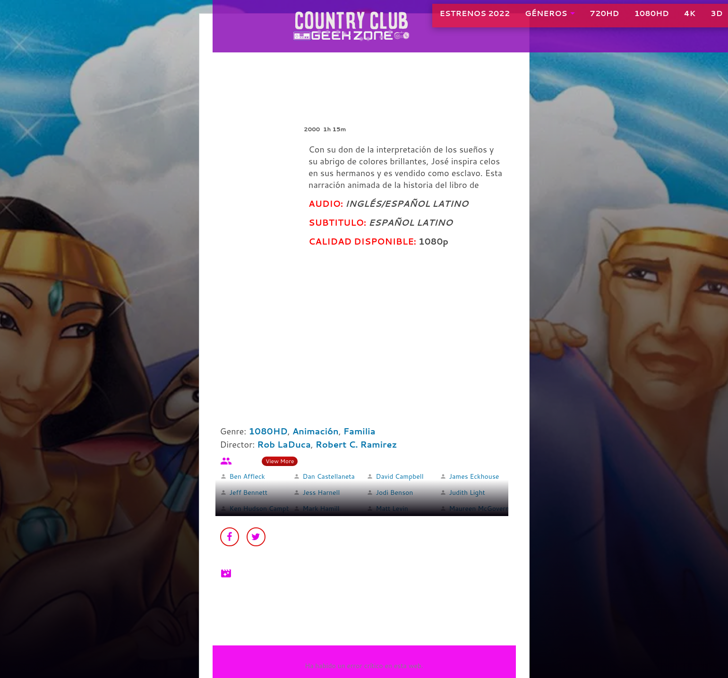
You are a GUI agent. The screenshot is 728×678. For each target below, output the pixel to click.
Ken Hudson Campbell (264, 508)
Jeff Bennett (249, 492)
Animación (315, 431)
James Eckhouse (474, 476)
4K (662, 18)
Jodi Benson (394, 492)
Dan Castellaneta (329, 476)
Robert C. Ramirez (356, 444)
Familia (359, 431)
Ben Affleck (247, 476)
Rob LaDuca (284, 444)
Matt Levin (392, 508)
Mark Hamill (321, 508)
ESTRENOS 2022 (447, 18)
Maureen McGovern (479, 508)
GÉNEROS (519, 18)
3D (689, 18)
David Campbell (400, 476)
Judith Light (467, 492)
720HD (577, 18)
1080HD (624, 18)
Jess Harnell (321, 492)
